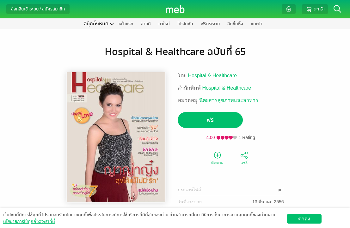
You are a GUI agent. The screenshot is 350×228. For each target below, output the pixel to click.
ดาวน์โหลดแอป (41, 223)
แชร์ (244, 157)
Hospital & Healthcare (212, 75)
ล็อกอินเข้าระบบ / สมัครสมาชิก (38, 9)
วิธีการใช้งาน (308, 223)
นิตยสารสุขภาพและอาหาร (228, 100)
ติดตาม (217, 157)
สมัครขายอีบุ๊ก (274, 223)
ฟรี (210, 120)
